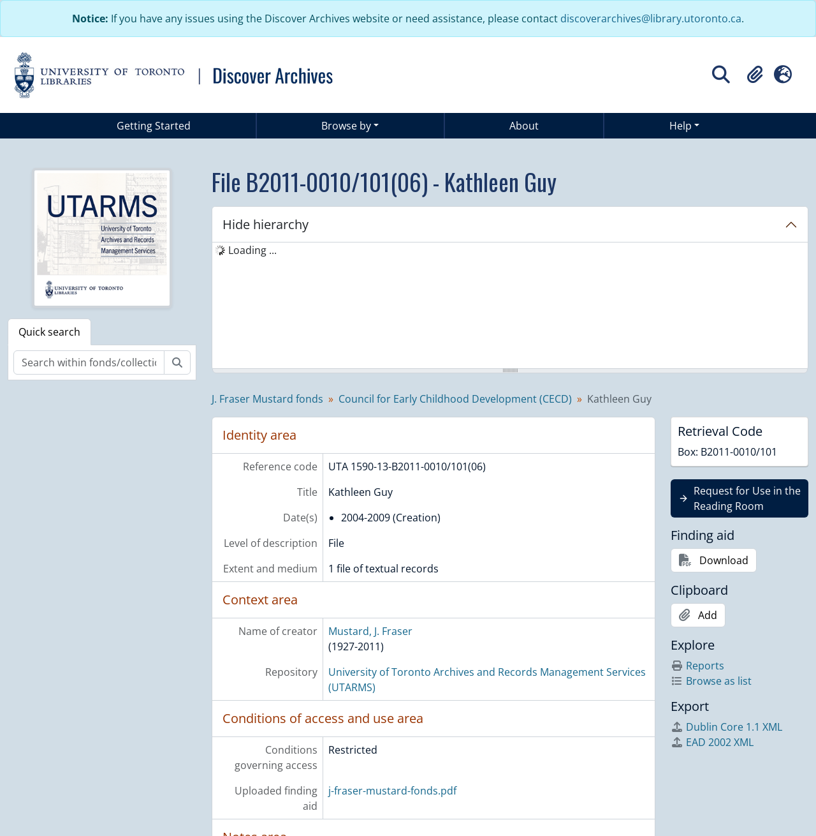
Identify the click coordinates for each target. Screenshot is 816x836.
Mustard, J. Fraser (370, 631)
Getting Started (154, 126)
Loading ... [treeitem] (252, 250)
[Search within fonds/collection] (88, 362)
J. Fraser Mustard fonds (267, 399)
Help (680, 126)
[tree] (510, 306)
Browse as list (711, 681)
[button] (755, 75)
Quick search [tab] (49, 332)
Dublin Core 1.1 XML (726, 727)
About (524, 126)
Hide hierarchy (265, 224)
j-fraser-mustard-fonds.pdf (392, 791)
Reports (697, 666)
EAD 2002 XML (712, 742)
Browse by (346, 126)
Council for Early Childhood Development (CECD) (455, 399)
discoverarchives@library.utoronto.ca (650, 18)
